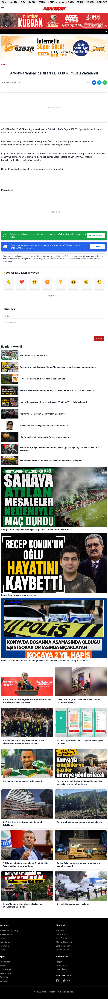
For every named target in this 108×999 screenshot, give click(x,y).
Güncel (16, 26)
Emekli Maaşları (63, 946)
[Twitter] (64, 980)
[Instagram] (68, 980)
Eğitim (64, 26)
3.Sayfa (55, 26)
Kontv (2, 938)
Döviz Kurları (62, 934)
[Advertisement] (54, 107)
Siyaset (45, 26)
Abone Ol (97, 246)
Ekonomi (27, 26)
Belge (2, 950)
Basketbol (4, 977)
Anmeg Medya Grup (9, 930)
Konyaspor (5, 962)
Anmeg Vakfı (6, 934)
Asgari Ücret (61, 930)
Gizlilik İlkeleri (62, 969)
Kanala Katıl (96, 235)
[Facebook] (57, 980)
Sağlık (91, 26)
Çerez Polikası (62, 965)
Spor (36, 26)
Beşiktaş (3, 965)
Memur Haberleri (64, 942)
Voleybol (4, 981)
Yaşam (73, 26)
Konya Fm (4, 946)
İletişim (59, 962)
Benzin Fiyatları (63, 950)
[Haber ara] (106, 31)
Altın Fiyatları (62, 938)
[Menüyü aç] (2, 9)
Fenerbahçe (5, 973)
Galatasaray (5, 969)
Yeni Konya (5, 942)
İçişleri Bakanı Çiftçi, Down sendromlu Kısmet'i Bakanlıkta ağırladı (33, 31)
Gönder (99, 338)
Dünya (82, 26)
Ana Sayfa (5, 26)
